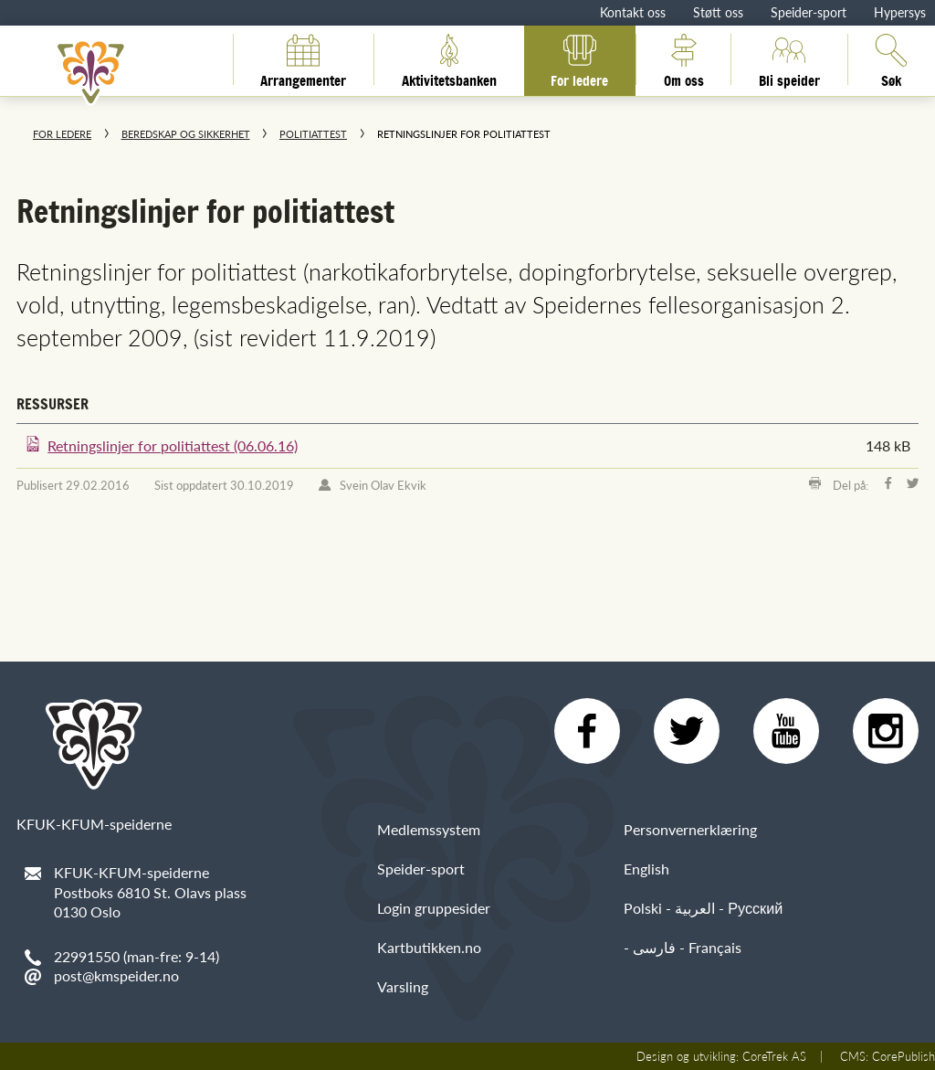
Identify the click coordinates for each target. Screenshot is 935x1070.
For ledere (579, 59)
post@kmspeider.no (116, 975)
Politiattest (313, 134)
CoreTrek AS (774, 1056)
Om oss (684, 59)
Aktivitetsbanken (449, 59)
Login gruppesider (433, 907)
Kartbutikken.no (429, 947)
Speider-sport (808, 12)
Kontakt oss (633, 12)
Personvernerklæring (690, 829)
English (646, 868)
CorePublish (903, 1056)
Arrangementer (303, 59)
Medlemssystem (428, 829)
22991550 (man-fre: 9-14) (136, 956)
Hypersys (900, 12)
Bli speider (789, 59)
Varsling (402, 986)
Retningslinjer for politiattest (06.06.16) (172, 445)
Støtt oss (718, 12)
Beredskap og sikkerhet (185, 134)
